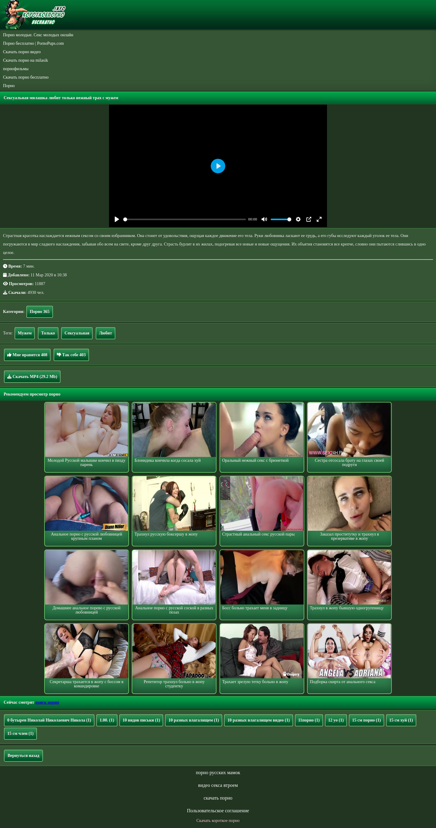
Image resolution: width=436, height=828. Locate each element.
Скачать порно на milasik (25, 60)
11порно (309, 720)
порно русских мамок (218, 772)
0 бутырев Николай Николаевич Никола (49, 720)
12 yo (336, 720)
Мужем (25, 333)
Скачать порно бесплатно (26, 77)
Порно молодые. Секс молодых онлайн (38, 35)
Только (48, 333)
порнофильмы (15, 69)
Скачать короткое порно (218, 820)
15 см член (20, 733)
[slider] (184, 219)
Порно (9, 85)
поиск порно (47, 702)
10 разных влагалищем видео (258, 720)
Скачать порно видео (22, 52)
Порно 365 (39, 311)
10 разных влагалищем (193, 720)
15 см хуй (401, 720)
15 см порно (366, 720)
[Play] (117, 219)
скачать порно (217, 797)
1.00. (107, 720)
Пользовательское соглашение (218, 810)
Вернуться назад (23, 755)
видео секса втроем (218, 785)
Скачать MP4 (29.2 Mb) (32, 376)
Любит (105, 333)
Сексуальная (76, 333)
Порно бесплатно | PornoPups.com (33, 43)
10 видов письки (141, 720)
